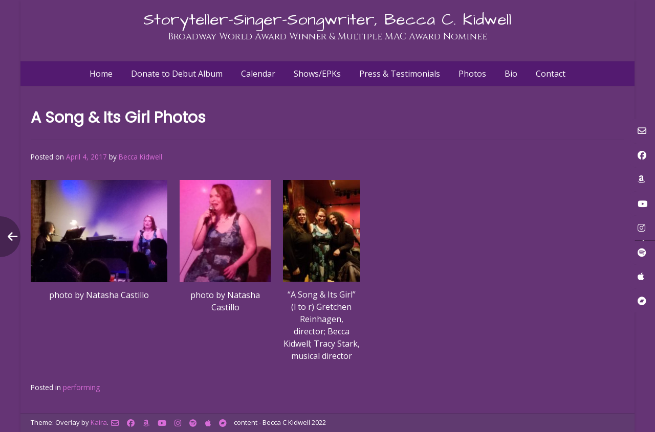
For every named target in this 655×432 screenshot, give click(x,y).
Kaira (99, 422)
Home (101, 73)
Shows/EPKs (317, 73)
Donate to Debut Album (177, 73)
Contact (550, 73)
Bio (511, 73)
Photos (472, 73)
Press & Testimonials (399, 73)
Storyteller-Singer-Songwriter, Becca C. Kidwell (327, 19)
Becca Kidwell (140, 157)
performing (81, 387)
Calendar (258, 73)
